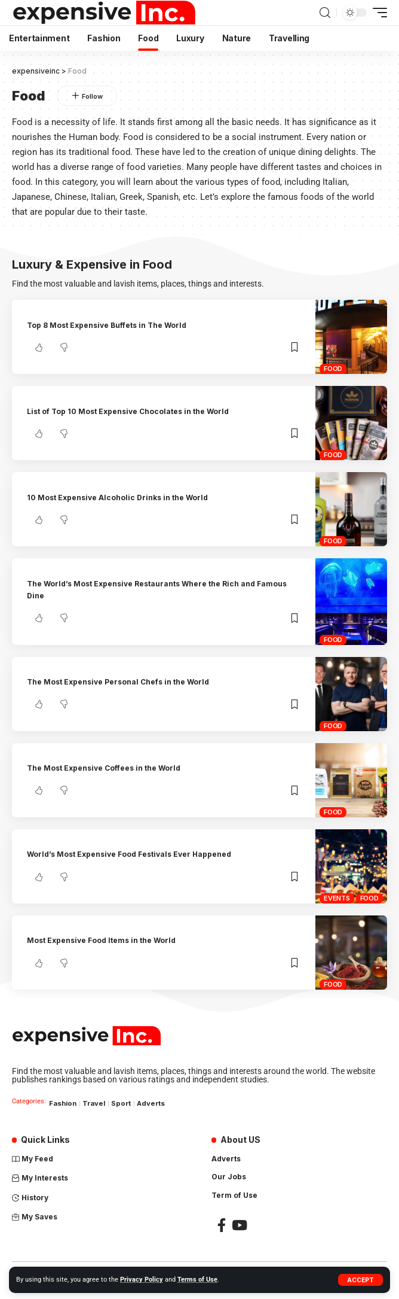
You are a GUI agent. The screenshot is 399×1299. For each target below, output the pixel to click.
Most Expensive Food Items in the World (101, 940)
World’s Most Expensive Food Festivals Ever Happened (129, 854)
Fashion (62, 1103)
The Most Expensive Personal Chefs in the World (118, 681)
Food (333, 368)
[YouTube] (239, 1225)
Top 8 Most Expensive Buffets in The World (106, 325)
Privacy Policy (141, 1279)
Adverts (151, 1103)
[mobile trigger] (377, 12)
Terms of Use (197, 1279)
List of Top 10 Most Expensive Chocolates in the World (128, 411)
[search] (325, 13)
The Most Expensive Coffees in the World (103, 767)
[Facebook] (221, 1225)
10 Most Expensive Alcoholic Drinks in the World (117, 497)
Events (337, 898)
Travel (93, 1103)
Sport (121, 1103)
